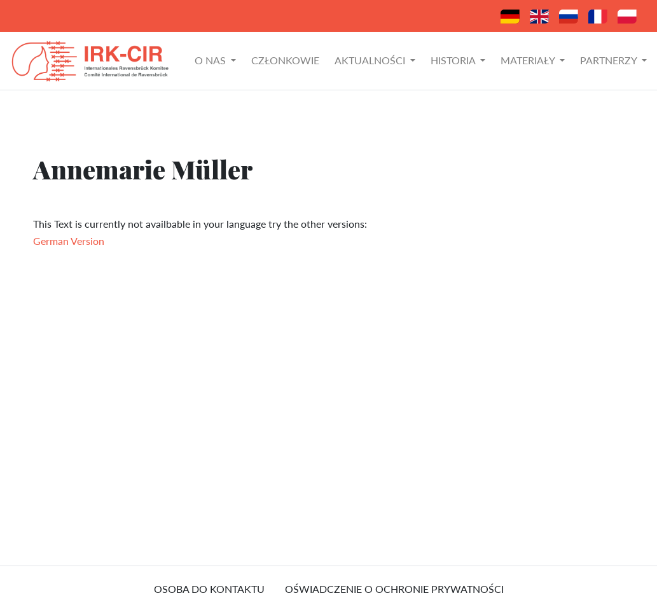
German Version (68, 241)
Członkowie (285, 60)
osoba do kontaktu (209, 589)
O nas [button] (211, 60)
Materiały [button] (529, 60)
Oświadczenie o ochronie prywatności (394, 589)
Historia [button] (454, 60)
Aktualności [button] (371, 60)
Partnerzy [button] (609, 60)
